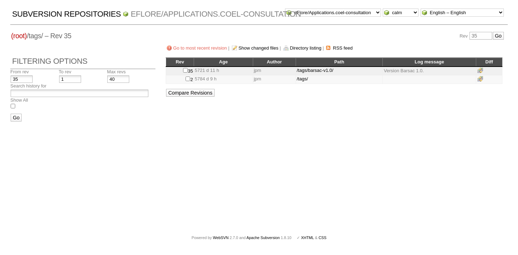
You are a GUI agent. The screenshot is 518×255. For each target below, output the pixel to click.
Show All (19, 100)
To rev (65, 71)
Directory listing (305, 48)
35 (190, 71)
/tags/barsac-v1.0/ (315, 70)
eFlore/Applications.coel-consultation (216, 14)
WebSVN (220, 238)
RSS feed (343, 48)
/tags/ (302, 78)
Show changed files (258, 48)
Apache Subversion (263, 238)
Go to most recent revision (200, 48)
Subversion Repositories (66, 14)
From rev (19, 71)
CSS (322, 238)
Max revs (116, 71)
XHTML (307, 238)
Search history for (28, 86)
